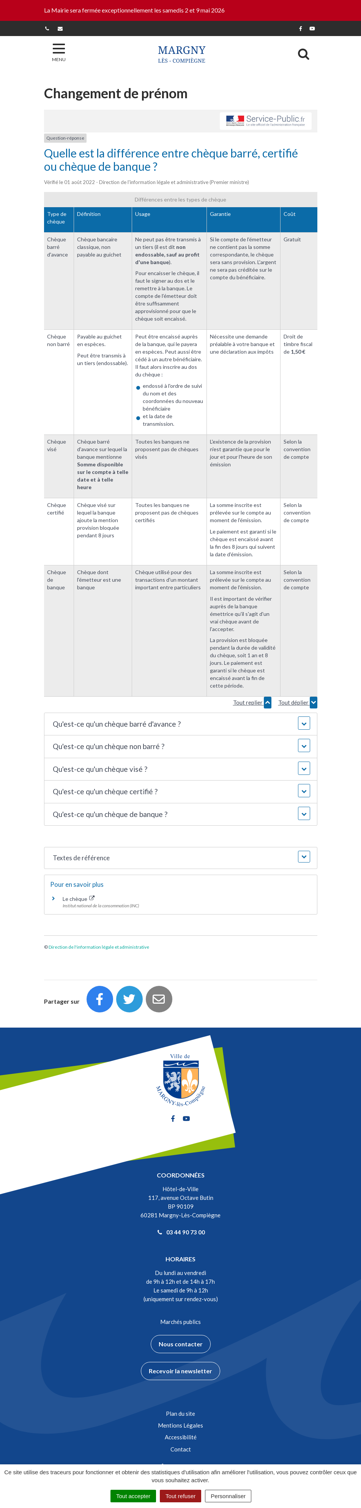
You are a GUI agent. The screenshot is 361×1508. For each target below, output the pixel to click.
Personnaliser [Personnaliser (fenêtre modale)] (228, 1496)
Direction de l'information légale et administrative (99, 947)
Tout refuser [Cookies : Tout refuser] (180, 1496)
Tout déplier (297, 702)
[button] (180, 724)
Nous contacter (181, 1343)
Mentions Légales (180, 1425)
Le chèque (79, 899)
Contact (180, 1449)
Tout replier (252, 702)
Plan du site (180, 1413)
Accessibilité (181, 1437)
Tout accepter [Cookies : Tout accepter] (133, 1496)
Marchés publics (180, 1321)
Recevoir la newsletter (180, 1370)
